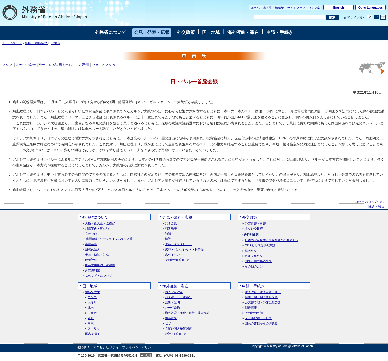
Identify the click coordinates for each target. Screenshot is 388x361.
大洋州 (83, 65)
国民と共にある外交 (258, 261)
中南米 (55, 43)
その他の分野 (254, 266)
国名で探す (92, 334)
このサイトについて (98, 275)
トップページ (12, 43)
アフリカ (108, 65)
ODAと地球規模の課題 (260, 245)
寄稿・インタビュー (178, 244)
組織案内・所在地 (97, 228)
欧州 (91, 318)
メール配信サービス (258, 318)
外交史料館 (92, 270)
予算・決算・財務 (97, 254)
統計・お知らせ (175, 334)
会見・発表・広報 (152, 32)
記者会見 (171, 223)
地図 (148, 355)
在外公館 (91, 233)
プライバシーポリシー (138, 347)
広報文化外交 (254, 256)
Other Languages (370, 7)
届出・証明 (172, 302)
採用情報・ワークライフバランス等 (109, 239)
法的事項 (83, 347)
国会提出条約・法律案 (100, 265)
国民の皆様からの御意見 (261, 323)
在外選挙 (171, 318)
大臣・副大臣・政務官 (100, 223)
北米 (19, 65)
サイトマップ (296, 8)
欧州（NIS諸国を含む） (57, 65)
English (338, 7)
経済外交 (251, 251)
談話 (168, 233)
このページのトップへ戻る (369, 201)
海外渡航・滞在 (243, 32)
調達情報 (251, 307)
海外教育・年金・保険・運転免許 (187, 313)
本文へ (255, 8)
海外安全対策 (174, 292)
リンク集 (314, 8)
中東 (95, 65)
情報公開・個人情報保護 (261, 297)
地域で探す (92, 292)
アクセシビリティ (106, 347)
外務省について (110, 32)
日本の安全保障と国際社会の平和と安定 (271, 240)
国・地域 (211, 32)
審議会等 (91, 244)
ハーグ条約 (172, 307)
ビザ (168, 323)
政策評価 (91, 260)
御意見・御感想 (273, 8)
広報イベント (174, 254)
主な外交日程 (254, 228)
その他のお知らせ (177, 260)
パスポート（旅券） (178, 297)
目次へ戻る (376, 206)
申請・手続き (279, 32)
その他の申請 (254, 313)
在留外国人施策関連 (178, 328)
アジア (7, 65)
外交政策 (186, 32)
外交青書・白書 (255, 223)
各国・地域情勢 (36, 43)
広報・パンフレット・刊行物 (184, 249)
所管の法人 (92, 249)
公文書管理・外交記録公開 (263, 302)
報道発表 (171, 228)
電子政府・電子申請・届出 (263, 292)
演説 (168, 239)
